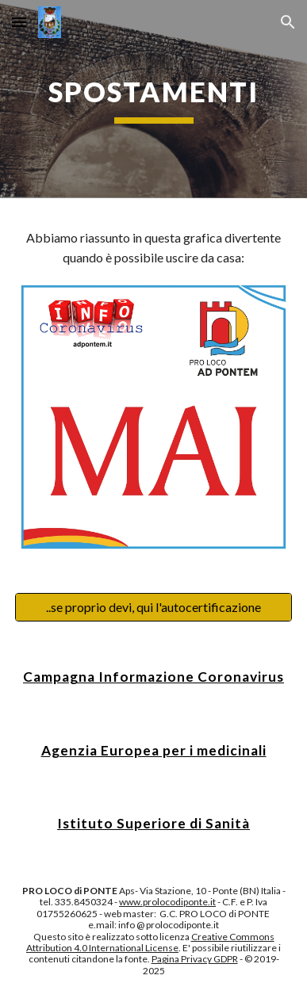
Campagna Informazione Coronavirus (153, 676)
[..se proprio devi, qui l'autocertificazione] (153, 607)
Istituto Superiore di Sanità (153, 823)
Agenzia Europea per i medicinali (154, 750)
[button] (19, 22)
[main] (153, 99)
